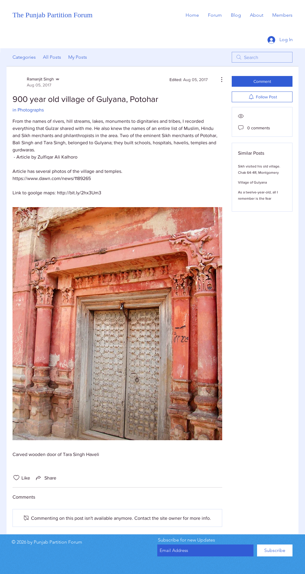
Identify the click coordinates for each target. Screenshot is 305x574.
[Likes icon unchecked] (16, 477)
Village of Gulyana (252, 182)
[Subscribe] (274, 550)
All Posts (52, 57)
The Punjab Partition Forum (53, 15)
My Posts (77, 57)
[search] (262, 57)
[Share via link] (45, 477)
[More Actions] (218, 79)
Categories (24, 57)
